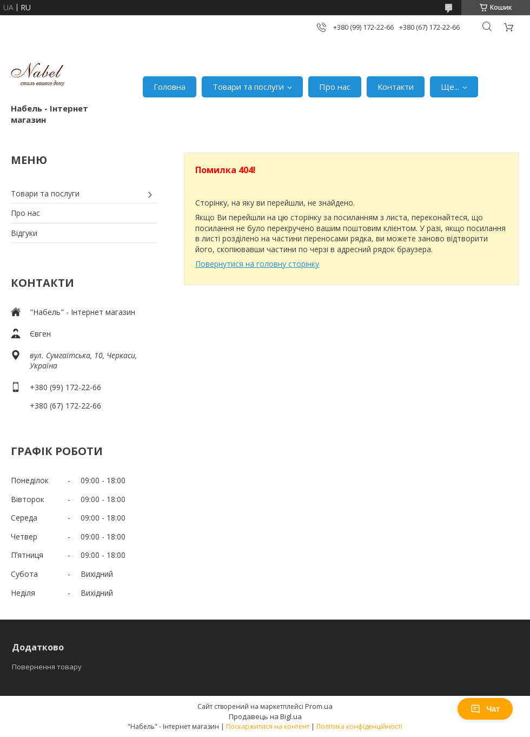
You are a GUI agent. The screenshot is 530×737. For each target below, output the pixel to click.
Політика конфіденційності (359, 726)
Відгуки (24, 233)
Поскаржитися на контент (267, 726)
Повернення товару (47, 667)
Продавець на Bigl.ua (265, 716)
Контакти (395, 86)
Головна (170, 86)
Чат (485, 709)
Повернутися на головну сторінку (257, 264)
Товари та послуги (248, 86)
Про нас (334, 86)
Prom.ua (319, 706)
